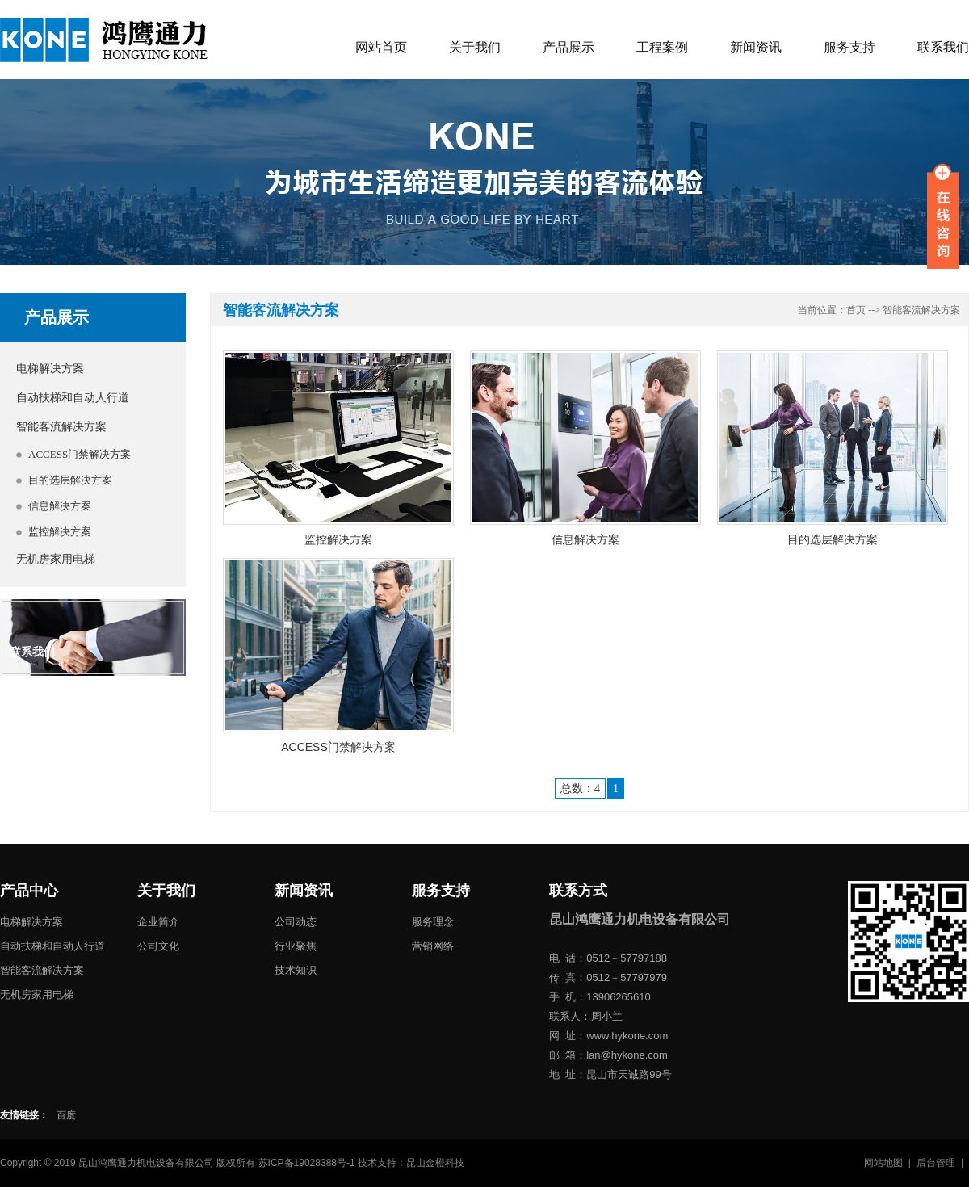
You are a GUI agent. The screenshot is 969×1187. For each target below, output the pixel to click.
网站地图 (883, 1162)
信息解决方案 (59, 506)
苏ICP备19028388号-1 (306, 1162)
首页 (856, 310)
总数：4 (580, 788)
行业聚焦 (296, 946)
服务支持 (849, 47)
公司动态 (296, 922)
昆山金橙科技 (435, 1162)
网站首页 (381, 47)
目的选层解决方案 (70, 480)
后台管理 (936, 1162)
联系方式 (578, 891)
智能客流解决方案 (61, 427)
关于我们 (475, 47)
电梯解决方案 (50, 369)
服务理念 (433, 922)
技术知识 (296, 970)
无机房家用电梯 (55, 559)
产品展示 (568, 47)
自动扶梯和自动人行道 (72, 398)
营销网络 (433, 946)
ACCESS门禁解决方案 (79, 454)
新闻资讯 (756, 47)
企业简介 (158, 922)
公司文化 (158, 946)
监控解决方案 (59, 532)
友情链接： (24, 1115)
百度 (66, 1115)
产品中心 (29, 891)
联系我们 (943, 47)
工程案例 (662, 47)
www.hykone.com (627, 1036)
